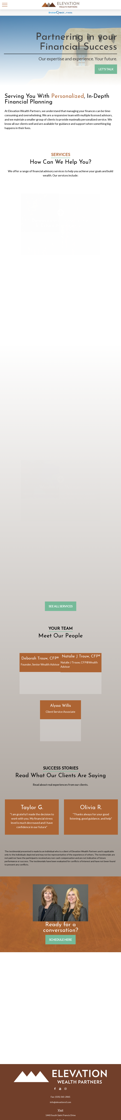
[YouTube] (60, 1088)
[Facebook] (55, 1088)
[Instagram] (65, 1088)
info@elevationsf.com (60, 1102)
